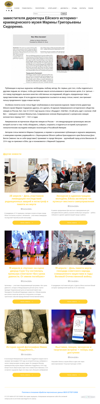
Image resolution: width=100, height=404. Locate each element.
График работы (27, 8)
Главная (9, 8)
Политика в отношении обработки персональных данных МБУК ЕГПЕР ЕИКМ (50, 392)
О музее (16, 8)
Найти (64, 14)
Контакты (83, 8)
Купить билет (52, 8)
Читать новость (26, 223)
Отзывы (74, 8)
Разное (90, 8)
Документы (64, 8)
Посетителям (39, 8)
